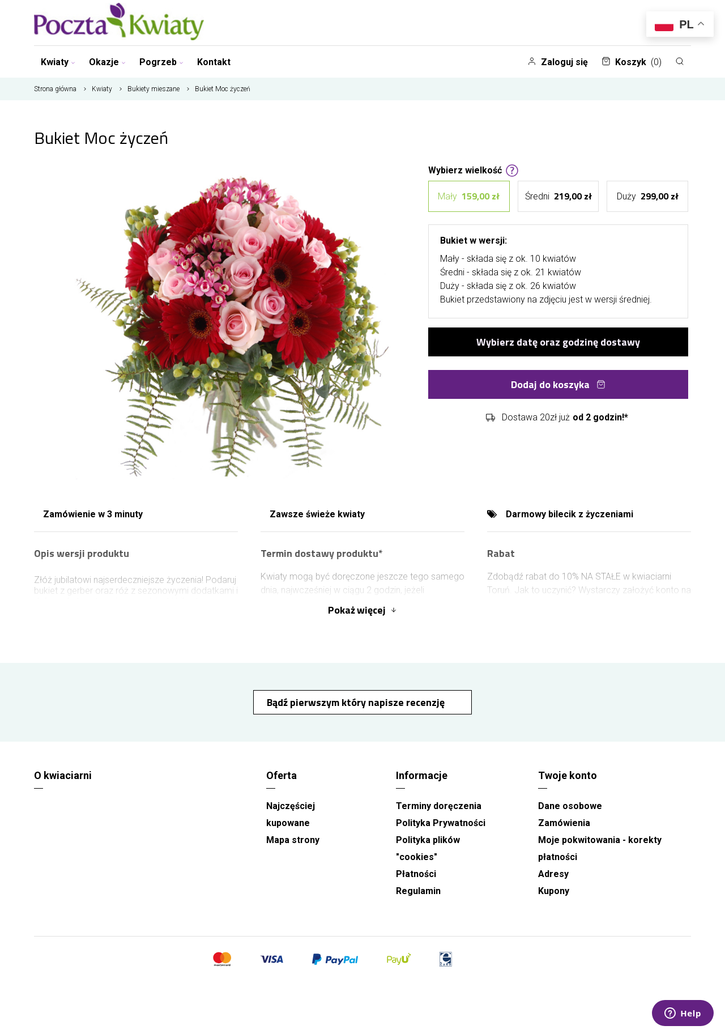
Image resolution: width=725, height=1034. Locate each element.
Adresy (553, 874)
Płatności (416, 874)
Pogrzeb (161, 62)
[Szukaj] (679, 61)
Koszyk (632, 62)
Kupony (553, 891)
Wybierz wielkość (473, 169)
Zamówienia (564, 823)
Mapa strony (292, 840)
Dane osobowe (570, 806)
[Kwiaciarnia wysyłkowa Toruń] (119, 22)
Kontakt (214, 62)
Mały (469, 196)
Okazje (107, 62)
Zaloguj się (557, 62)
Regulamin (418, 891)
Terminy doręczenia (438, 806)
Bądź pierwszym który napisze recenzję (357, 702)
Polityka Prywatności (440, 823)
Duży (648, 196)
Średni (558, 196)
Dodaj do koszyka (558, 384)
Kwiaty (58, 62)
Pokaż (362, 610)
